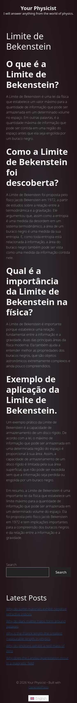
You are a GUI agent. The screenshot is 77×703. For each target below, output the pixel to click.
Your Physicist (38, 8)
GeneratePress (38, 687)
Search (11, 564)
